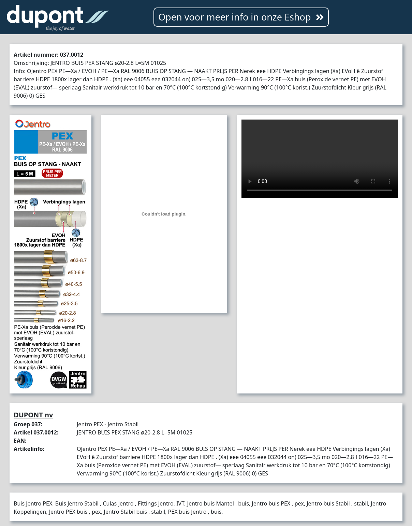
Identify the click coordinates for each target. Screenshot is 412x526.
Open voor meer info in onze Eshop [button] (241, 17)
